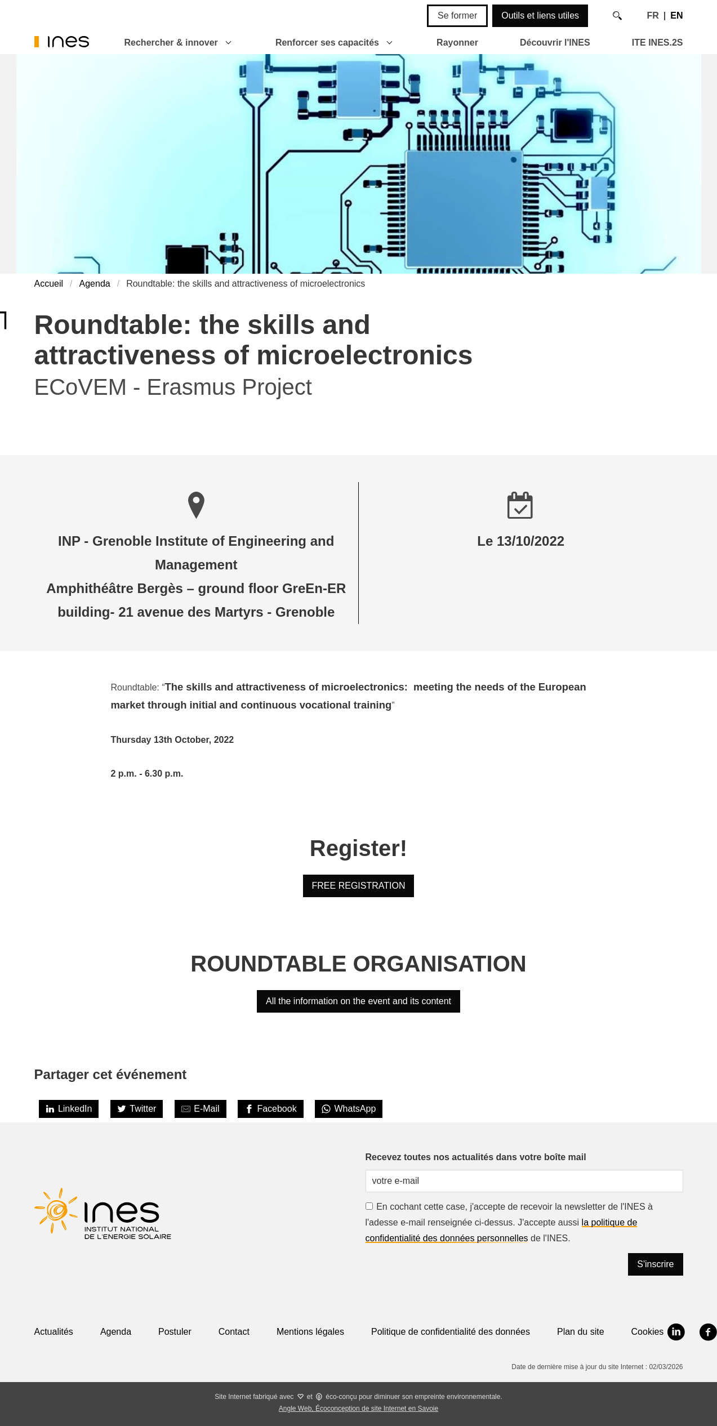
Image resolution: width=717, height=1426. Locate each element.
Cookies (647, 1331)
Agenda (94, 283)
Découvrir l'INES (555, 42)
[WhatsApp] (348, 1109)
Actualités (53, 1331)
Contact (234, 1331)
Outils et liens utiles (540, 15)
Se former (457, 15)
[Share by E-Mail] (200, 1109)
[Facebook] (271, 1109)
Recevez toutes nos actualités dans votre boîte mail (476, 1157)
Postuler (175, 1331)
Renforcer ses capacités (327, 42)
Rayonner (457, 42)
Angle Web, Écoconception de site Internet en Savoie (358, 1408)
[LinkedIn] (69, 1109)
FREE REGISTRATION (359, 885)
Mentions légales (310, 1331)
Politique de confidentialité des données (450, 1331)
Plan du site (580, 1331)
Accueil (49, 283)
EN (676, 15)
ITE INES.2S (657, 42)
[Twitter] (136, 1109)
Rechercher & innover (171, 42)
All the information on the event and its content (358, 1001)
